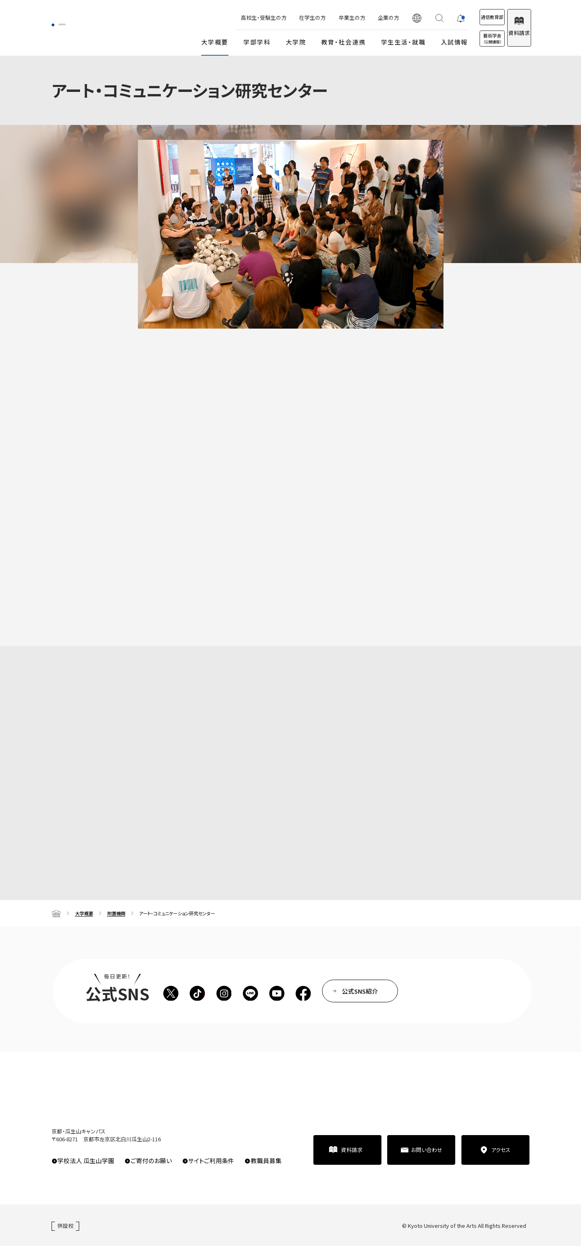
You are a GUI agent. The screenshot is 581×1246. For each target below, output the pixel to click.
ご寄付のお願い (151, 1160)
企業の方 (358, 17)
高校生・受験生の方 (234, 17)
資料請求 (510, 33)
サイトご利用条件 (211, 1160)
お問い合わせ (426, 1150)
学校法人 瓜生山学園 (85, 1160)
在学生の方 (282, 17)
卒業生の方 (321, 17)
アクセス (500, 1150)
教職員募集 (266, 1160)
